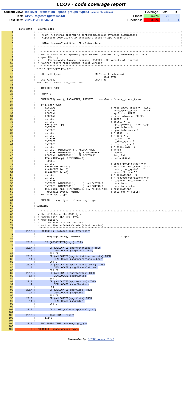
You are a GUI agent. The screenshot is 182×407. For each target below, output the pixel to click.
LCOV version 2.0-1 (101, 400)
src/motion (47, 11)
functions (106, 12)
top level (31, 11)
